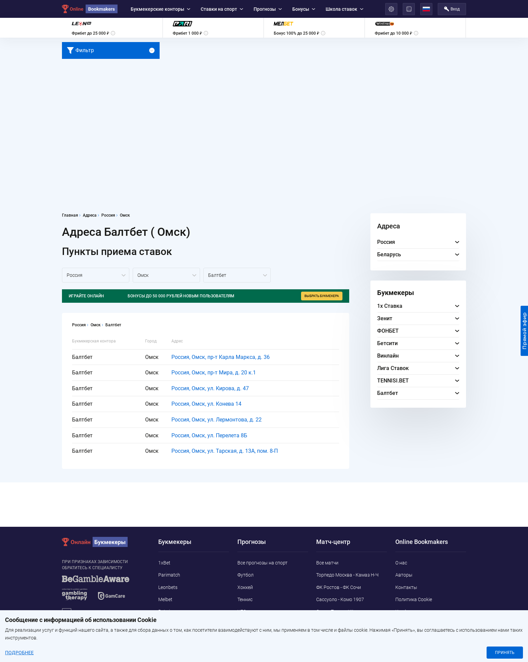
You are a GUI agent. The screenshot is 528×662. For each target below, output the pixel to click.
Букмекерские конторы (160, 9)
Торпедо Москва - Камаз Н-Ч (347, 575)
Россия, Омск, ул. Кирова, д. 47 (210, 388)
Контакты (406, 587)
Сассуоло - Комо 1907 (340, 599)
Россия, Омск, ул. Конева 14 (206, 404)
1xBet (164, 562)
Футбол (245, 575)
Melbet (165, 599)
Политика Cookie (413, 599)
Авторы (403, 575)
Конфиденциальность (419, 611)
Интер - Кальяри (334, 624)
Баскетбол (249, 624)
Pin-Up (165, 636)
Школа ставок (344, 9)
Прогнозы (268, 9)
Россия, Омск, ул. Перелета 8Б (209, 435)
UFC (241, 611)
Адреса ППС (408, 624)
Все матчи (327, 562)
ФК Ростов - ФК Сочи (338, 587)
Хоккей (245, 587)
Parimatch (169, 575)
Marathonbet (172, 624)
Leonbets (167, 587)
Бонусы (303, 9)
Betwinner (168, 611)
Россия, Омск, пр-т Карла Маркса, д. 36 (220, 357)
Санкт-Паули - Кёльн (338, 611)
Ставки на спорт (222, 9)
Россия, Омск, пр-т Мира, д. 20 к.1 (213, 372)
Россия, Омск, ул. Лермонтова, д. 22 (216, 419)
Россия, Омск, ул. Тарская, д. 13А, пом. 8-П (224, 451)
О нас (401, 562)
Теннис (245, 599)
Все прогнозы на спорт (262, 562)
